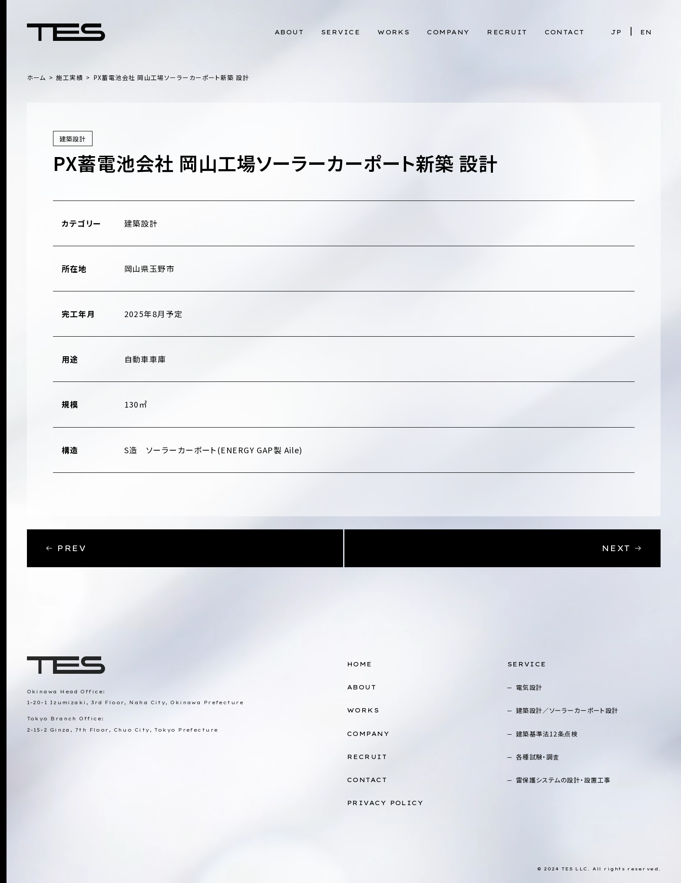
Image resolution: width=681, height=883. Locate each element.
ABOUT (289, 32)
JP (616, 32)
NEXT (622, 548)
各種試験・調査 (538, 756)
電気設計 (529, 687)
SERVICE (340, 32)
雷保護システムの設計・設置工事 (563, 779)
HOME (359, 664)
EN (646, 32)
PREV (65, 548)
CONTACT (565, 32)
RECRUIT (507, 32)
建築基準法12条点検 (547, 733)
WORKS (393, 32)
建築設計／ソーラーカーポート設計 (567, 710)
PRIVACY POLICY (385, 803)
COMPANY (448, 32)
